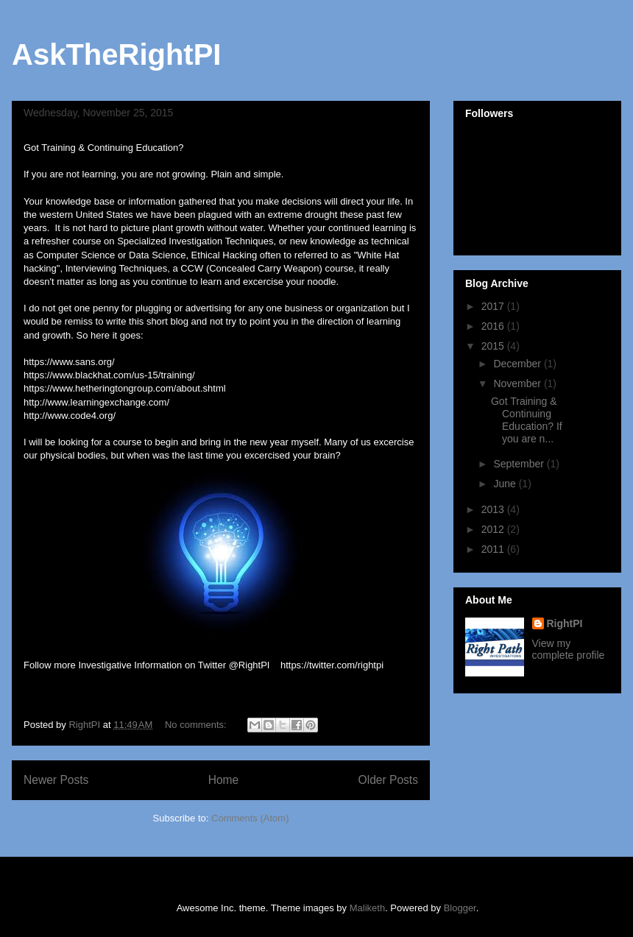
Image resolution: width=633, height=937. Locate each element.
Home (223, 780)
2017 (494, 306)
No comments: (197, 724)
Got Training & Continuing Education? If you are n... (526, 419)
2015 (494, 346)
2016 (494, 326)
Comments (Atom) (250, 818)
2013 (494, 509)
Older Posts (388, 780)
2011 (494, 549)
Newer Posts (56, 780)
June (505, 483)
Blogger (460, 907)
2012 (494, 529)
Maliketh (367, 907)
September (519, 464)
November (518, 383)
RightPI (565, 623)
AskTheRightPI (116, 54)
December (518, 364)
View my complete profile (568, 649)
